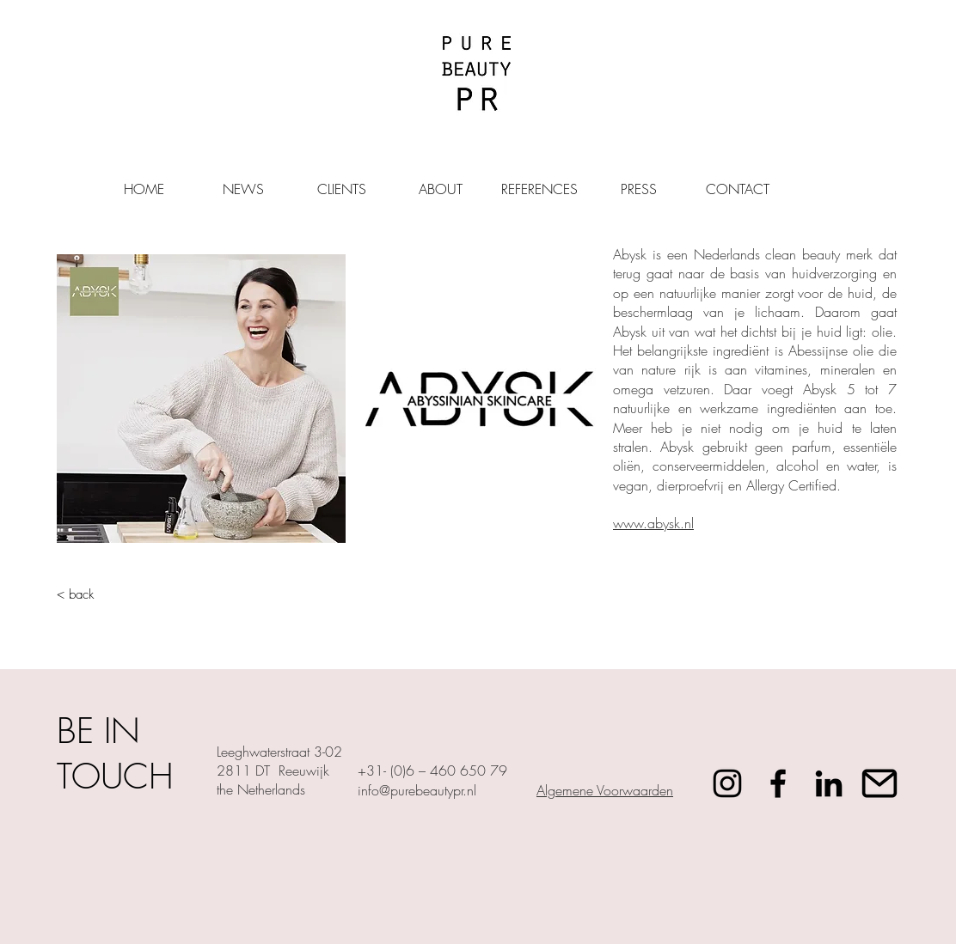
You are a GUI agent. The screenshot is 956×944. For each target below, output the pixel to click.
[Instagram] (727, 783)
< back (75, 594)
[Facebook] (778, 783)
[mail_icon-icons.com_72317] (879, 783)
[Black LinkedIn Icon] (829, 783)
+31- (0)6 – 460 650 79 (432, 770)
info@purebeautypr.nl (417, 790)
